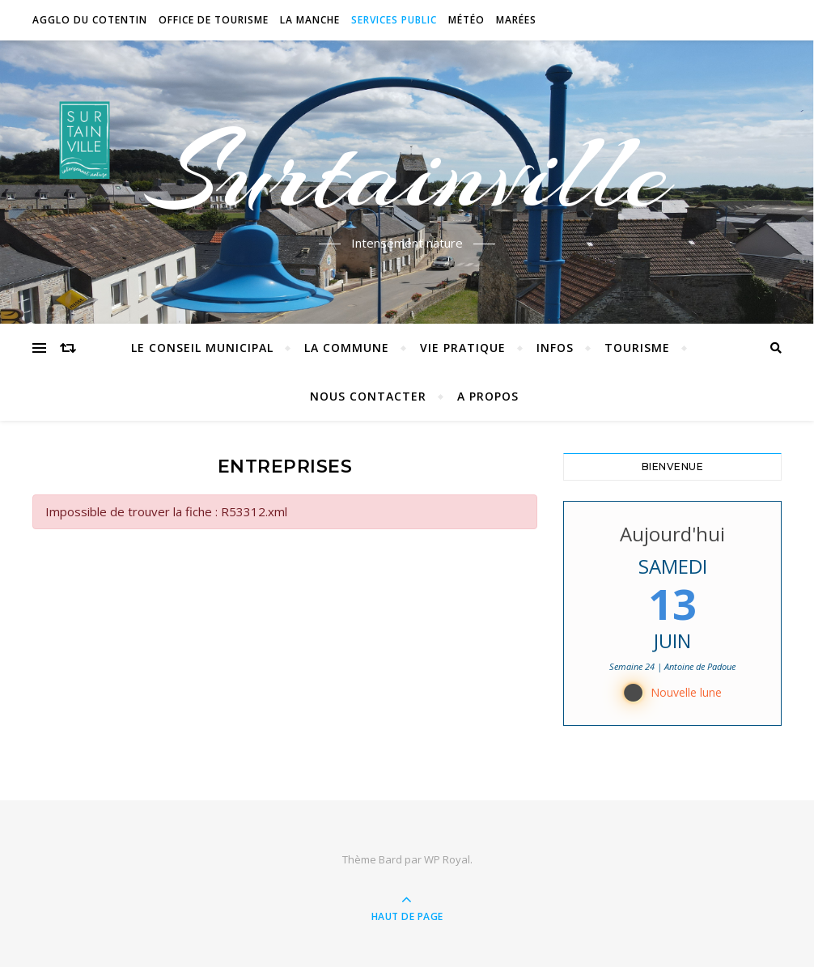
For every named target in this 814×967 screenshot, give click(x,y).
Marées (516, 20)
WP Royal (447, 859)
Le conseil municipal (202, 347)
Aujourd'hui (672, 533)
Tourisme (637, 347)
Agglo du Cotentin (89, 20)
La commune (346, 347)
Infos (555, 347)
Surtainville (407, 172)
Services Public (394, 20)
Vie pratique (463, 347)
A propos (488, 396)
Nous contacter (368, 396)
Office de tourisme (214, 20)
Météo (466, 20)
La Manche (310, 20)
